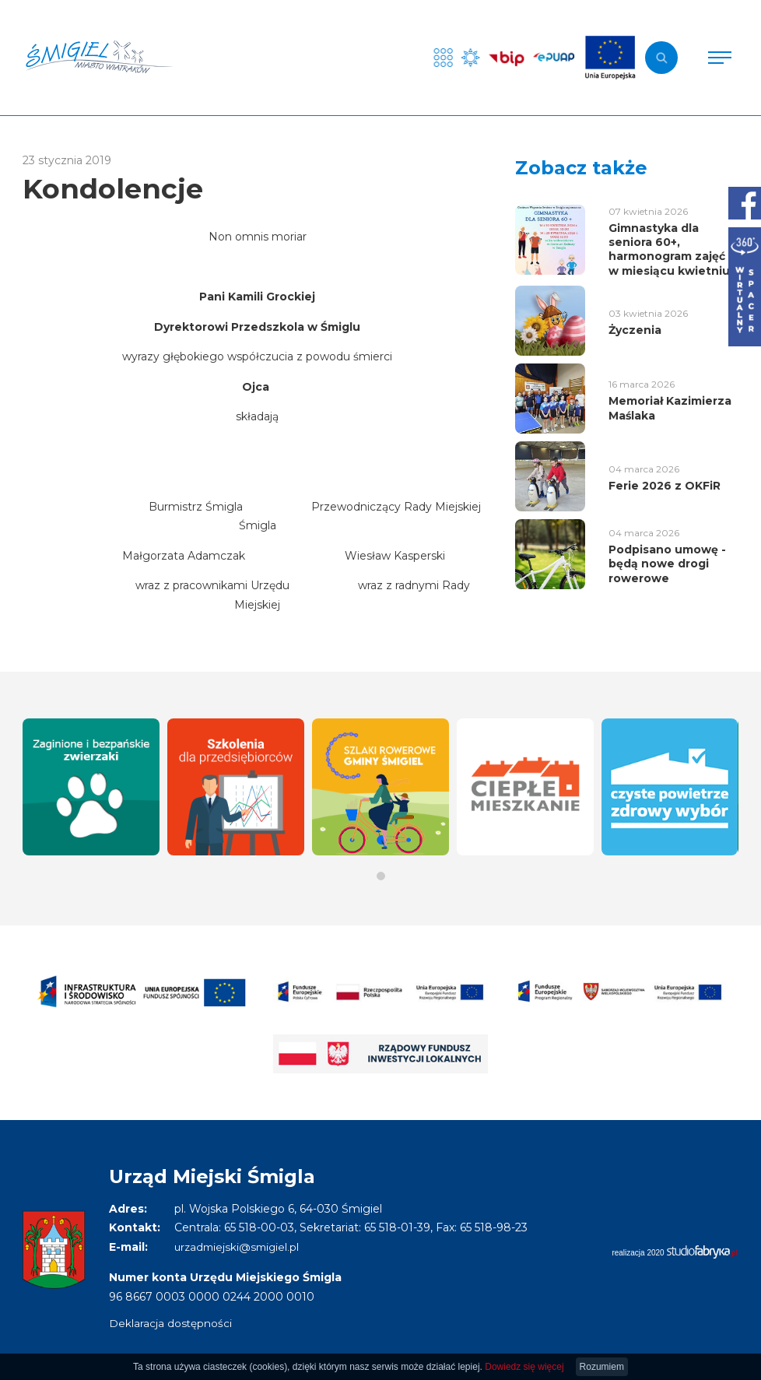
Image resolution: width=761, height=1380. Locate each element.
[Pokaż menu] (719, 58)
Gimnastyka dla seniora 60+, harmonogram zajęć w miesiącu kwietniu (669, 249)
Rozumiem (602, 1366)
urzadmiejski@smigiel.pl (239, 1247)
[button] (381, 876)
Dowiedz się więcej (524, 1366)
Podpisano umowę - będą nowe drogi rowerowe (667, 564)
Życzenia (634, 330)
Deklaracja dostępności (171, 1323)
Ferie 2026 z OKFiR (664, 486)
